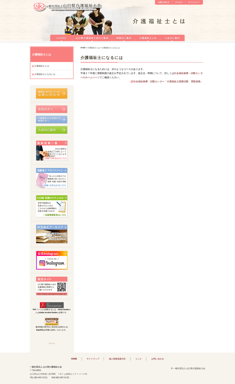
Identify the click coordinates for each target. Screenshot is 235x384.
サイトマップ (194, 2)
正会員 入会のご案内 (172, 37)
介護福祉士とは (147, 37)
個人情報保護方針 (117, 359)
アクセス (179, 2)
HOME (61, 37)
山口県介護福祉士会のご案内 (92, 37)
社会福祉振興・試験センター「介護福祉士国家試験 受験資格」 (167, 81)
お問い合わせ (163, 2)
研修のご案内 (123, 37)
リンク (138, 359)
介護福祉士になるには (44, 74)
